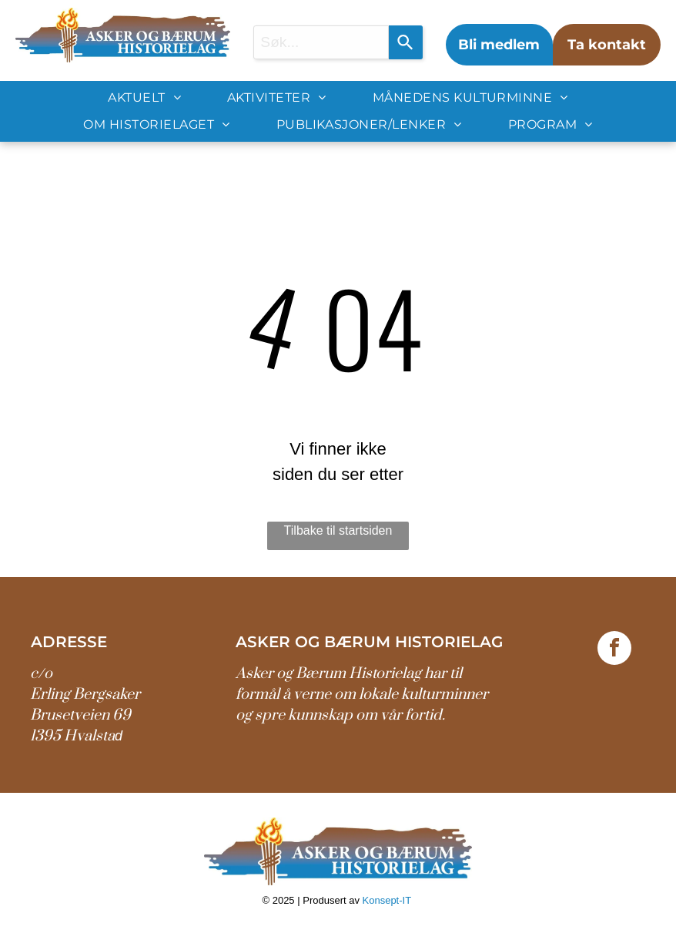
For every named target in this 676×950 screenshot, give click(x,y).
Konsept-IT (388, 900)
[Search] (406, 42)
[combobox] (320, 42)
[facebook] (614, 650)
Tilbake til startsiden (338, 530)
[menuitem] (144, 98)
